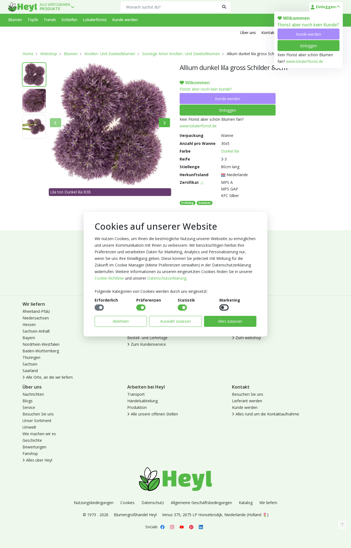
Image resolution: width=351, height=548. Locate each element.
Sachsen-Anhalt (36, 331)
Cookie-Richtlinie (109, 278)
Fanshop (30, 453)
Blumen (15, 19)
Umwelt (29, 427)
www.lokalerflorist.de (304, 61)
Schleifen (69, 19)
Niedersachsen (35, 318)
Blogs (27, 400)
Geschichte (32, 440)
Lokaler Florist (244, 331)
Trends (50, 19)
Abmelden (241, 324)
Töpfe (32, 19)
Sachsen (29, 364)
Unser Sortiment (37, 420)
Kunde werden (308, 34)
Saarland (30, 370)
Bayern (28, 337)
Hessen (29, 324)
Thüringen (31, 357)
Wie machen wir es (39, 433)
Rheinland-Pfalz (36, 311)
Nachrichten (33, 394)
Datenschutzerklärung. (167, 278)
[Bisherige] (55, 122)
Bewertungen (34, 446)
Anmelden (241, 311)
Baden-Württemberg (40, 350)
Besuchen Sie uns (38, 414)
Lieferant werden (247, 400)
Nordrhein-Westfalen (41, 344)
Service (28, 407)
